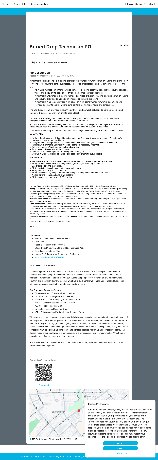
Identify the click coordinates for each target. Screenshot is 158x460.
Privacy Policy (82, 456)
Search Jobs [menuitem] (20, 4)
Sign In (152, 4)
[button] (79, 413)
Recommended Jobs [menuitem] (40, 4)
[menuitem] (6, 4)
